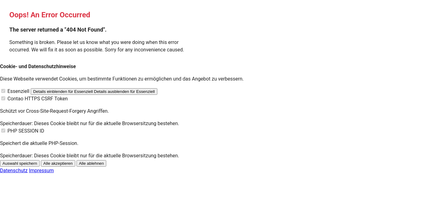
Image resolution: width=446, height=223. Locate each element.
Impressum (41, 170)
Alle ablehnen (91, 163)
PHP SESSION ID (25, 131)
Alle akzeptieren (58, 163)
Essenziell (18, 91)
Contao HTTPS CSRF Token (37, 99)
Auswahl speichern (19, 163)
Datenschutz (14, 170)
